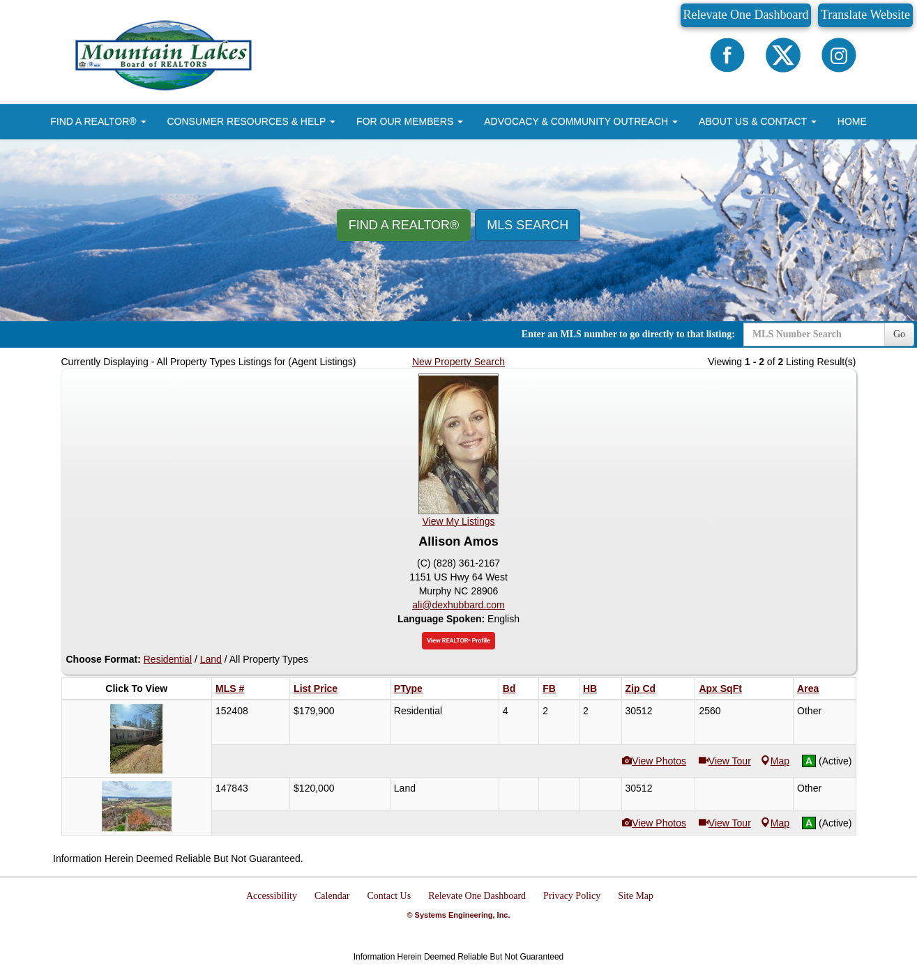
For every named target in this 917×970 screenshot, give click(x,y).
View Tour (725, 761)
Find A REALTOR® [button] (404, 225)
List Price (316, 688)
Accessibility (271, 896)
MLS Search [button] (527, 225)
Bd (509, 688)
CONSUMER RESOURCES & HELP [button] (251, 121)
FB (549, 688)
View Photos (654, 761)
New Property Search (458, 361)
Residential (168, 659)
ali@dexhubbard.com (458, 604)
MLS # (229, 688)
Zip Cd (641, 688)
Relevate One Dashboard (746, 15)
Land (211, 659)
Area (808, 688)
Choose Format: (103, 659)
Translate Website (865, 15)
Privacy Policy (571, 896)
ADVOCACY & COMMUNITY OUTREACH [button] (581, 121)
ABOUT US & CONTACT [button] (758, 121)
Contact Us (389, 896)
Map (775, 761)
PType (408, 688)
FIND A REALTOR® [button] (98, 121)
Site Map (635, 896)
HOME (852, 121)
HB (590, 688)
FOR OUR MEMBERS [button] (409, 121)
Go (899, 334)
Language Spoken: (442, 618)
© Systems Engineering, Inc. (458, 915)
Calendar (332, 896)
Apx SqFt (720, 688)
